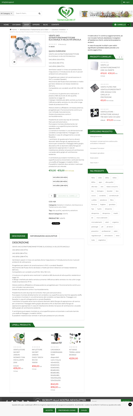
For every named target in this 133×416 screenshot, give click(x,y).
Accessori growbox (97, 153)
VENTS (65, 214)
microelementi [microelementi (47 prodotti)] (96, 222)
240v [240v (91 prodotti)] (100, 178)
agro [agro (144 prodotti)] (100, 182)
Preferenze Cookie (66, 410)
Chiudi (84, 410)
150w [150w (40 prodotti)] (93, 178)
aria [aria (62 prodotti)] (102, 186)
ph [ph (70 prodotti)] (102, 227)
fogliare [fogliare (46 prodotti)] (103, 204)
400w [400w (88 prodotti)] (114, 178)
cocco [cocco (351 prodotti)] (93, 195)
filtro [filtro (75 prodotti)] (112, 200)
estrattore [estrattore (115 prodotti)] (103, 200)
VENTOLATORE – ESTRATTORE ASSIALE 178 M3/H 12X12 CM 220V (110, 114)
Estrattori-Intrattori (59, 29)
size (50, 175)
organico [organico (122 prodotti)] (115, 222)
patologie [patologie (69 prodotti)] (94, 227)
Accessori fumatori (97, 148)
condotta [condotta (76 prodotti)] (102, 195)
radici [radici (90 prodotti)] (116, 231)
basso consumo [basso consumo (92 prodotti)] (112, 186)
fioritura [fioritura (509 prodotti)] (94, 204)
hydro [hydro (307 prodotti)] (99, 209)
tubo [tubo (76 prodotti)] (93, 240)
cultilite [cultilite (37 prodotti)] (94, 200)
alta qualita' (56, 210)
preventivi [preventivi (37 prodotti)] (94, 231)
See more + (94, 163)
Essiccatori (94, 158)
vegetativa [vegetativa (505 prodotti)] (102, 240)
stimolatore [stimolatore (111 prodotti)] (108, 235)
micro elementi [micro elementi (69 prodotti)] (102, 218)
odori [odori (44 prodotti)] (107, 222)
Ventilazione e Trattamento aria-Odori (34, 29)
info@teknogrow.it (8, 2)
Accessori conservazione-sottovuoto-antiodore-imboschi (104, 142)
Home (14, 29)
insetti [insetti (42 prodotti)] (116, 213)
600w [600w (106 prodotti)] (93, 182)
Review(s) (62, 44)
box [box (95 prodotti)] (117, 191)
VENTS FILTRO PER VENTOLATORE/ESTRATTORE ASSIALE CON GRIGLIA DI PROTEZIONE (111, 92)
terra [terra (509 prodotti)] (117, 235)
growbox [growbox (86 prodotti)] (112, 204)
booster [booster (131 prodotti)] (109, 191)
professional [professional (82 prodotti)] (106, 231)
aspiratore (66, 210)
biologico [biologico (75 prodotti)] (100, 191)
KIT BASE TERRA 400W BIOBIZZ (74, 352)
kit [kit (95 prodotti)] (92, 218)
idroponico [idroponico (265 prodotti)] (106, 213)
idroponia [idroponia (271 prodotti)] (108, 209)
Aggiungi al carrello (67, 196)
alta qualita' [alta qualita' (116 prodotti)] (109, 182)
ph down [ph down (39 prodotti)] (110, 227)
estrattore (74, 210)
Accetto (49, 410)
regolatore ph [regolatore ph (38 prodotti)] (96, 235)
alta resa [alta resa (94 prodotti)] (94, 186)
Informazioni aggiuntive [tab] (43, 236)
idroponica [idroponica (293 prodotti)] (95, 213)
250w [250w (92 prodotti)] (107, 178)
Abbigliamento (96, 136)
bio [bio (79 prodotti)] (92, 191)
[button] (119, 57)
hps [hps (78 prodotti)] (92, 209)
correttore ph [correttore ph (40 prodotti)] (114, 195)
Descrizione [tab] (18, 236)
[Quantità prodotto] (51, 196)
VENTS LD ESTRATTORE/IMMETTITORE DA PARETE (110, 67)
